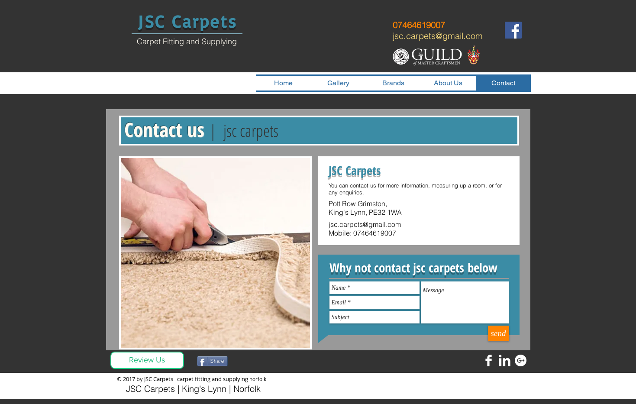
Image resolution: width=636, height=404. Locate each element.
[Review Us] (147, 360)
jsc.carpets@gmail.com (438, 35)
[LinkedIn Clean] (504, 360)
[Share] (212, 361)
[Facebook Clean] (488, 360)
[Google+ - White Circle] (520, 360)
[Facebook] (513, 30)
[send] (498, 333)
